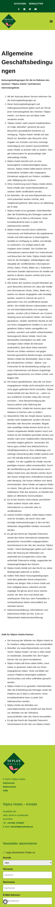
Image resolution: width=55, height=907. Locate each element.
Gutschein (20, 3)
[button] (51, 21)
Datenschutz (9, 786)
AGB (5, 790)
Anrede (7, 858)
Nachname (9, 882)
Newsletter (36, 3)
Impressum (9, 783)
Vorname (8, 869)
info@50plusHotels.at (21, 826)
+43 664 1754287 (15, 823)
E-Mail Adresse (12, 895)
